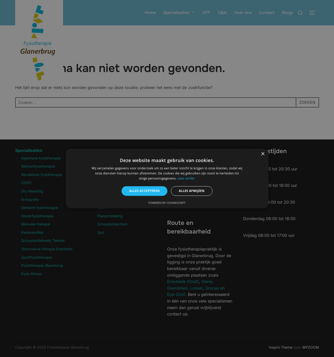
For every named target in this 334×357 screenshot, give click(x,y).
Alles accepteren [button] (144, 191)
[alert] (167, 178)
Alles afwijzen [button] (192, 191)
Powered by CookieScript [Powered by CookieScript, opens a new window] (167, 203)
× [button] (263, 154)
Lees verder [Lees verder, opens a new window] (186, 178)
